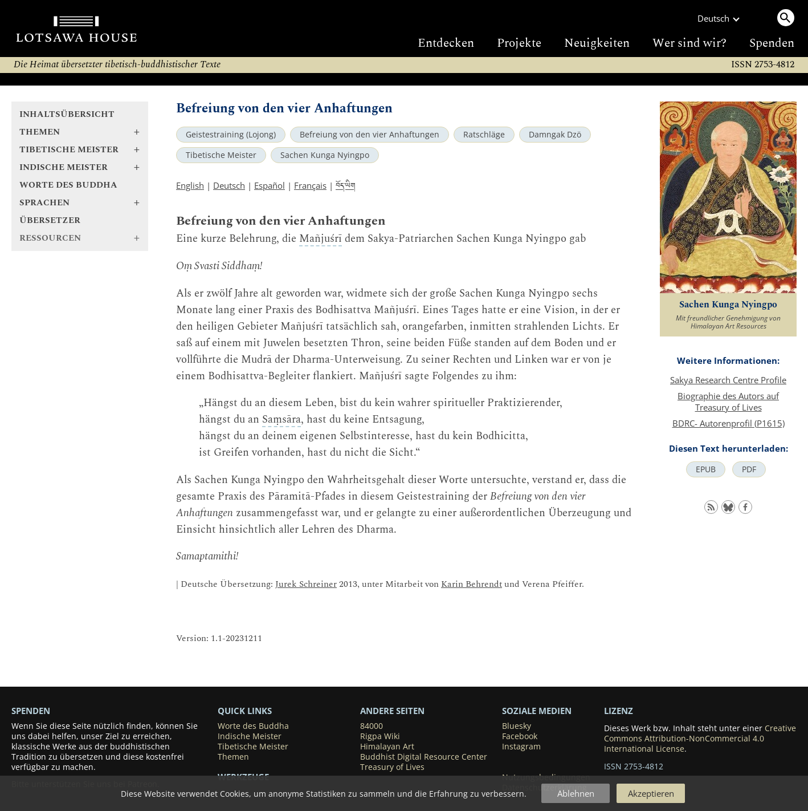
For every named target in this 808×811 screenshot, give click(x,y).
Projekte (519, 43)
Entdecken (446, 43)
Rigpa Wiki (380, 736)
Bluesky (516, 726)
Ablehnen (575, 793)
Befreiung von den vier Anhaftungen (369, 134)
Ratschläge (484, 134)
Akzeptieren (651, 793)
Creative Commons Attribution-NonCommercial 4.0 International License (700, 738)
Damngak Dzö (555, 134)
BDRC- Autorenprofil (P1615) (728, 423)
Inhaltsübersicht (67, 114)
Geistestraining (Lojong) (231, 134)
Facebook (519, 736)
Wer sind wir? (689, 43)
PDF (749, 469)
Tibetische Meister (221, 155)
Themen (233, 757)
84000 (371, 726)
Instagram (521, 746)
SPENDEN (30, 710)
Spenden (771, 43)
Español (269, 185)
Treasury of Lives (392, 767)
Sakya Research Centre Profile (728, 380)
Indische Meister (249, 736)
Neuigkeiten (597, 43)
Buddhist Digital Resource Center (423, 757)
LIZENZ (618, 710)
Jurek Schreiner (306, 584)
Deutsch (229, 185)
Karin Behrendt (471, 584)
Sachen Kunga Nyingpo (324, 155)
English (190, 185)
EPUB (706, 469)
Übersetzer (49, 220)
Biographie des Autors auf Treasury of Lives (728, 401)
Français (310, 185)
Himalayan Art (387, 746)
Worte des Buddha (68, 185)
